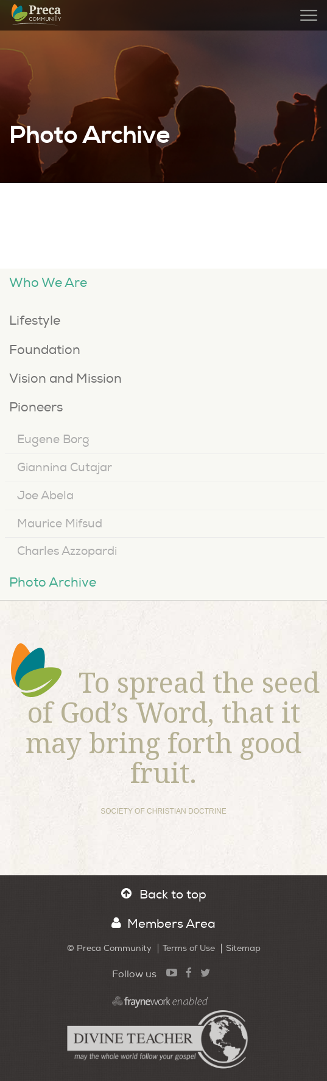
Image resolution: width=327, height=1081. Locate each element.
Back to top (163, 894)
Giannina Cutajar (64, 467)
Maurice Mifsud (59, 523)
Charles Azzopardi (67, 551)
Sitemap (243, 948)
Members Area (163, 923)
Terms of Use (189, 948)
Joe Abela (45, 495)
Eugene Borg (53, 439)
